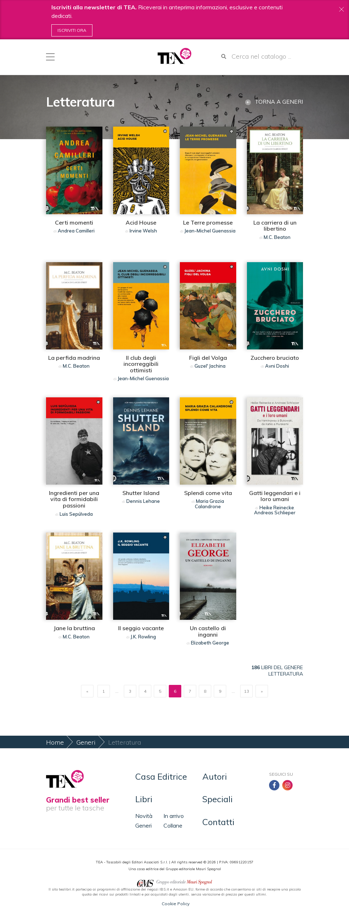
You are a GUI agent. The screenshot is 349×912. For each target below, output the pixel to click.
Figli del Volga (208, 357)
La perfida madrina (74, 357)
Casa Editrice (161, 776)
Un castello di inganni (208, 631)
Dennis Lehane (143, 501)
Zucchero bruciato (275, 357)
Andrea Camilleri (76, 231)
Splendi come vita (208, 492)
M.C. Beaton (277, 237)
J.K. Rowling (143, 636)
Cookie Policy (175, 903)
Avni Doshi (277, 366)
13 (246, 691)
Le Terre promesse (208, 222)
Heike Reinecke (276, 507)
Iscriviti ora (71, 30)
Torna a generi (274, 101)
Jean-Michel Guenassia (210, 231)
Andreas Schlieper (274, 512)
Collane (172, 825)
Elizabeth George (210, 643)
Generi (86, 742)
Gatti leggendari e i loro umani (274, 496)
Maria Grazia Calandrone (209, 503)
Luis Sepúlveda (76, 514)
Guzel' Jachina (210, 366)
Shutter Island (141, 492)
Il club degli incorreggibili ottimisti (140, 364)
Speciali (217, 799)
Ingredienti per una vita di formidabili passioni (74, 499)
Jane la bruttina (74, 628)
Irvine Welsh (143, 231)
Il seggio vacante (141, 628)
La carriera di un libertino (275, 225)
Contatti (218, 822)
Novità (143, 815)
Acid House (141, 222)
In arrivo (173, 815)
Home (55, 742)
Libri (143, 799)
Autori (214, 776)
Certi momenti (74, 222)
